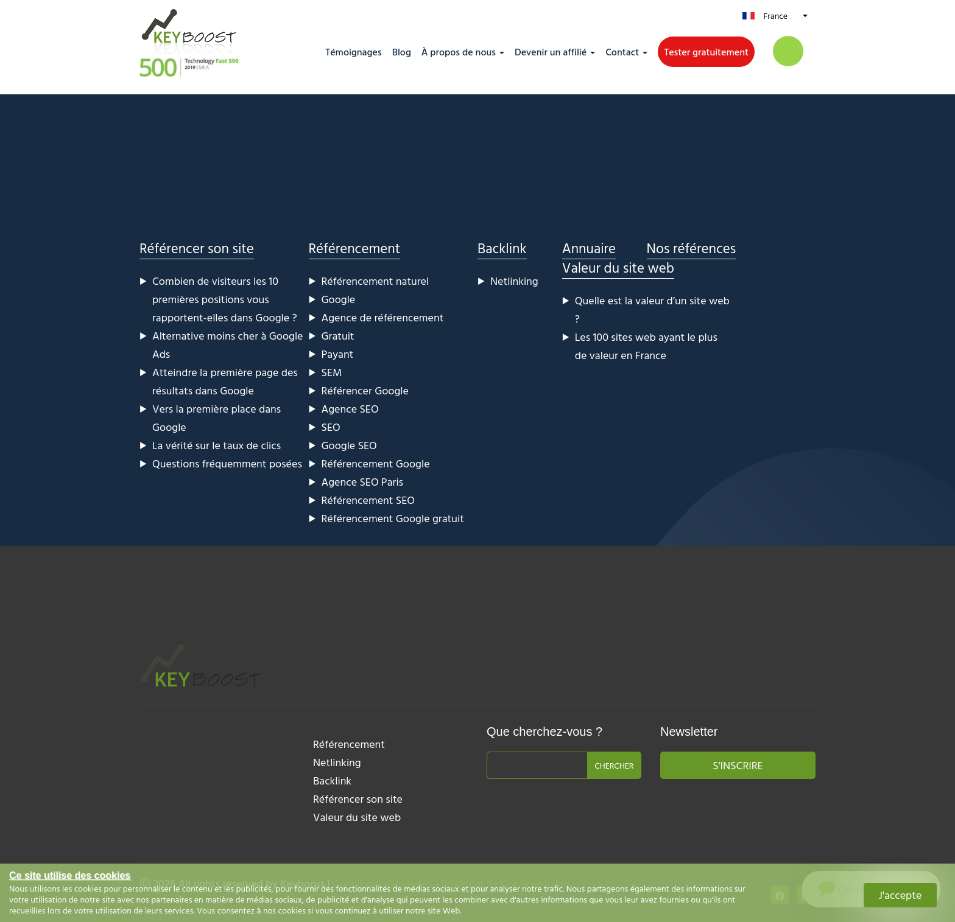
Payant (338, 354)
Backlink (502, 248)
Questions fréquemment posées (227, 463)
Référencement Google (376, 463)
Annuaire (589, 248)
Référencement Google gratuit (393, 518)
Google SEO (349, 445)
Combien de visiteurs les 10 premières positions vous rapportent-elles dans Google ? (224, 299)
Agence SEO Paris (363, 481)
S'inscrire (738, 765)
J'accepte (900, 895)
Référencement (355, 248)
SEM (332, 372)
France (775, 15)
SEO (331, 427)
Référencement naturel (375, 281)
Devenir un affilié (551, 51)
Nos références (691, 248)
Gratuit (338, 335)
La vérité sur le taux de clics (216, 445)
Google (339, 299)
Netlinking (514, 281)
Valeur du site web (618, 267)
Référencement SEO (368, 500)
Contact (622, 51)
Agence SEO (350, 408)
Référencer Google (365, 390)
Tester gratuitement (706, 51)
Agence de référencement (383, 317)
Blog (401, 51)
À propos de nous (458, 51)
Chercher (613, 765)
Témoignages (353, 51)
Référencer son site (196, 248)
